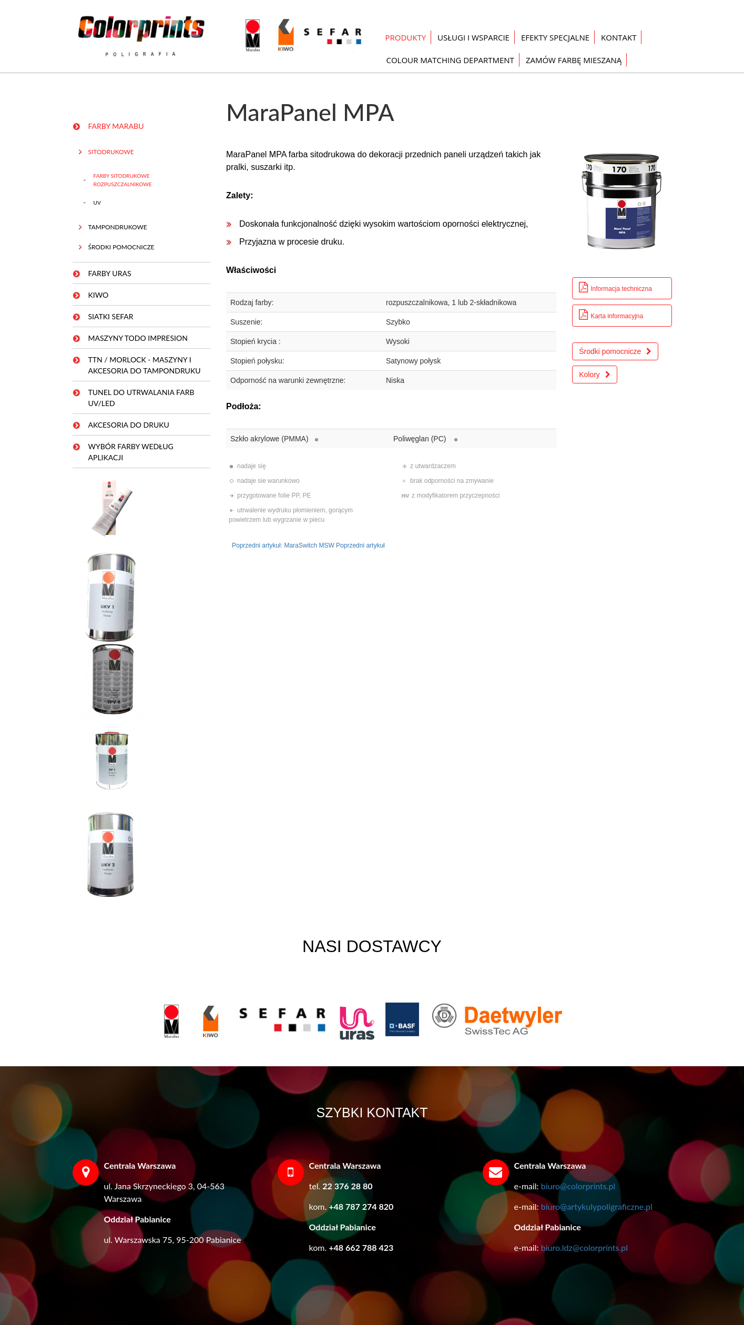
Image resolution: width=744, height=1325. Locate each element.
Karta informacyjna (611, 314)
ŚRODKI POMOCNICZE (121, 247)
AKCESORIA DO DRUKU (128, 424)
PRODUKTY (405, 37)
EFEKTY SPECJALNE (555, 37)
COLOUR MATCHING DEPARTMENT (450, 60)
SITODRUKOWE (111, 152)
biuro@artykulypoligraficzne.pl (597, 1206)
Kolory (594, 374)
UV (97, 202)
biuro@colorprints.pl (578, 1186)
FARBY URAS (109, 273)
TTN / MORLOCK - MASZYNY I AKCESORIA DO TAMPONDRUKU (144, 365)
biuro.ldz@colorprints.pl (584, 1247)
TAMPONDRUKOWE (117, 227)
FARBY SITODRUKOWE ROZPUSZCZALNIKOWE (123, 180)
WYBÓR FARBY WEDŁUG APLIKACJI (131, 452)
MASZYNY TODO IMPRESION (138, 337)
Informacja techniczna (615, 287)
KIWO (98, 294)
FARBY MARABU (116, 126)
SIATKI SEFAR (111, 316)
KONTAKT (618, 37)
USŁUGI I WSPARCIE (473, 37)
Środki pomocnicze (615, 351)
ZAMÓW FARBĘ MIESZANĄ (573, 60)
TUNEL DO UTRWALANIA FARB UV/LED (141, 398)
